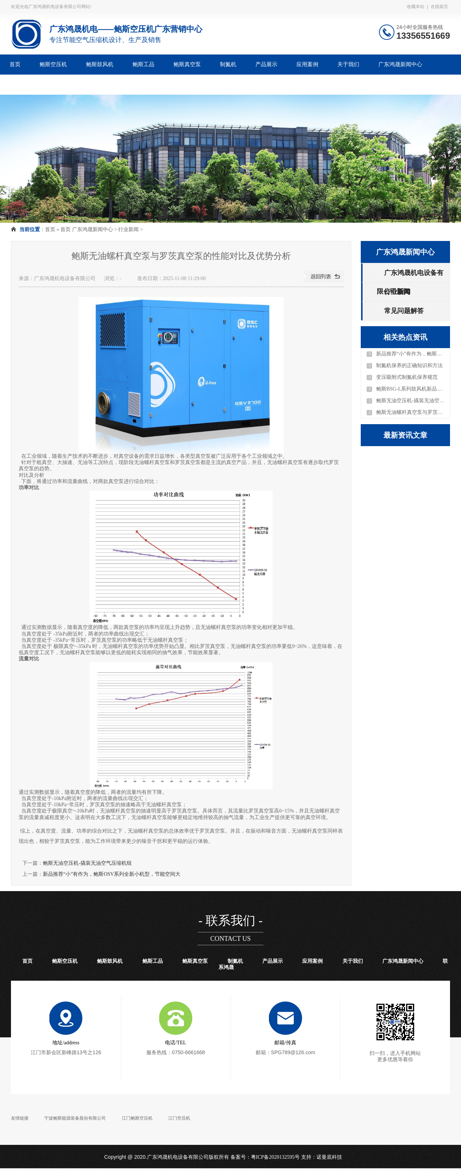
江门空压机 (179, 1118)
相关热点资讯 (405, 337)
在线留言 (439, 6)
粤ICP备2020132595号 (275, 1157)
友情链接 (20, 1118)
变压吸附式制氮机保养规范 (407, 377)
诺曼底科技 (329, 1157)
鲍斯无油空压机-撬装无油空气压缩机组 (87, 863)
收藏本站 (415, 6)
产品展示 (266, 64)
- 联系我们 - (230, 920)
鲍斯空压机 (53, 64)
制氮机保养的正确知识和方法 (409, 365)
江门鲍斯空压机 (137, 1118)
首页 (15, 64)
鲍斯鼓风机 (99, 64)
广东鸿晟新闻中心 (400, 64)
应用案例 (307, 64)
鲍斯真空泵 (187, 64)
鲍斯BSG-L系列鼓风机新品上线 (411, 389)
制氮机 (228, 64)
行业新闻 (128, 229)
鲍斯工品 (143, 64)
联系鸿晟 (20, 84)
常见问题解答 (404, 310)
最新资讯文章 (405, 435)
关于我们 (348, 64)
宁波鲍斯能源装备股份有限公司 (75, 1118)
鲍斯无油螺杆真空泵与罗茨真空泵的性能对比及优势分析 (411, 412)
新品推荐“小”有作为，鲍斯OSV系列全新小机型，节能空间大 (111, 874)
